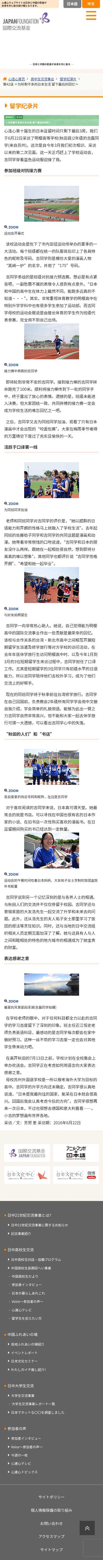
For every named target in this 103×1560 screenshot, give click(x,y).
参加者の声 (16, 1428)
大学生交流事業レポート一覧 (33, 1403)
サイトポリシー (51, 1497)
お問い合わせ (51, 1523)
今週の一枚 (19, 1455)
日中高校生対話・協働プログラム (36, 1259)
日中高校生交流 (20, 1249)
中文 (90, 3)
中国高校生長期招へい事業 (31, 1268)
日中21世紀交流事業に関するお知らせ (39, 1225)
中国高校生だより (25, 1276)
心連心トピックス (24, 1471)
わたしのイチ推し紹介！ (29, 1369)
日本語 (72, 3)
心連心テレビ (22, 1309)
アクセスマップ (51, 1536)
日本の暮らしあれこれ (28, 1293)
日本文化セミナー (24, 1361)
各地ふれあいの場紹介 (27, 1344)
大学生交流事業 (22, 1395)
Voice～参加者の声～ (27, 1301)
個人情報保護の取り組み (51, 1510)
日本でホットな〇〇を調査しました (38, 1412)
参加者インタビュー (27, 1284)
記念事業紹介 (21, 1233)
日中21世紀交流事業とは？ (30, 1215)
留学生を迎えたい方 (27, 1318)
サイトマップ (51, 1549)
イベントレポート (24, 1352)
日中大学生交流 (20, 1385)
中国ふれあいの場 (22, 1334)
